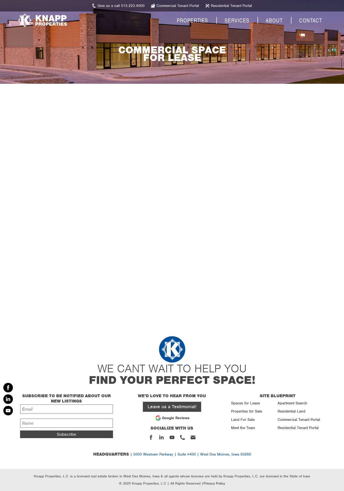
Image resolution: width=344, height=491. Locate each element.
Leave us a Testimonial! (172, 407)
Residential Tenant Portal (298, 427)
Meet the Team (243, 427)
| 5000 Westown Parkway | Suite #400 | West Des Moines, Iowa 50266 (172, 454)
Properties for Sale (246, 411)
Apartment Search (292, 403)
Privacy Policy (214, 483)
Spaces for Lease (245, 403)
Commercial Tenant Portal (299, 419)
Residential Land (291, 411)
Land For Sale (243, 419)
